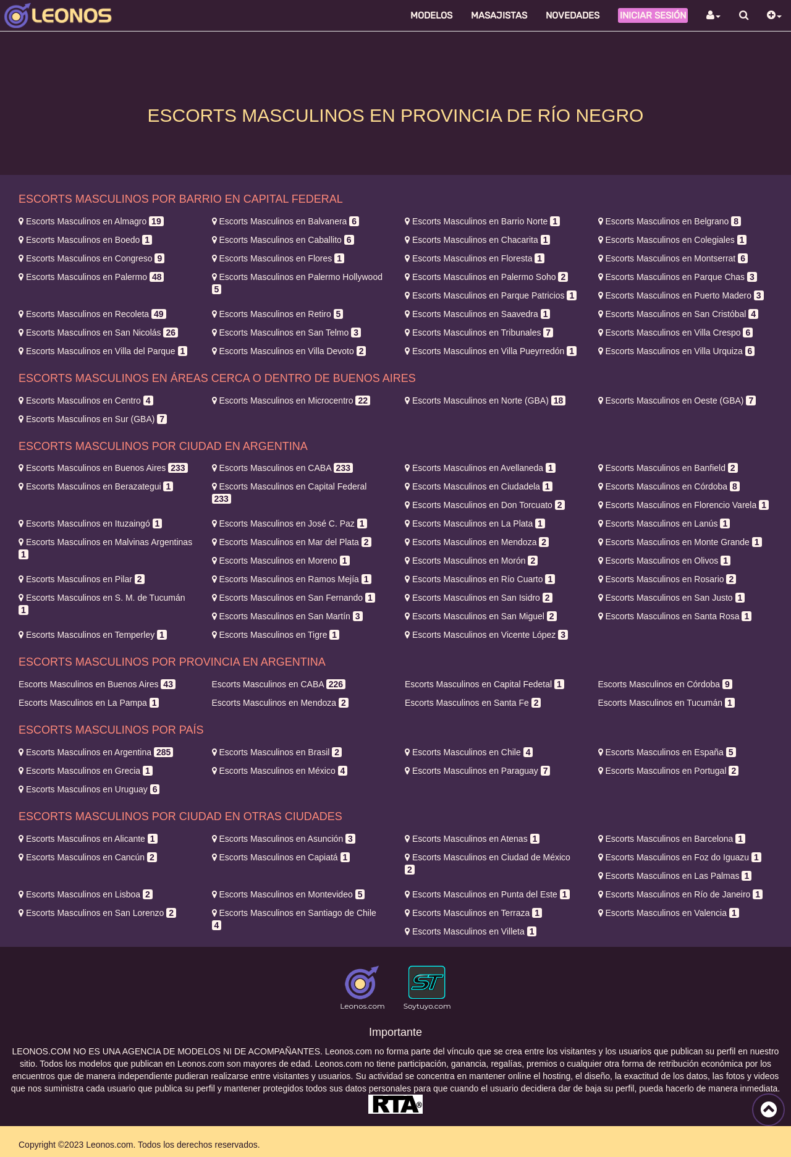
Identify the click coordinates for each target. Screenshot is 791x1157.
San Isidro (478, 598)
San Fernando (293, 598)
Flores (278, 258)
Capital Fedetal (484, 684)
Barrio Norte (482, 221)
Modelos (431, 15)
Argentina (96, 752)
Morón (471, 561)
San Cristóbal (678, 314)
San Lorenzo (97, 913)
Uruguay (89, 789)
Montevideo (288, 894)
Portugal (668, 771)
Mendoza (477, 542)
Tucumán (666, 703)
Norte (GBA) (485, 400)
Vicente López (486, 635)
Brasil (277, 752)
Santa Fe (473, 703)
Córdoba (669, 486)
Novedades (572, 15)
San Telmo (286, 332)
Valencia (668, 913)
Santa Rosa (675, 616)
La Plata (475, 523)
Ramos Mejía (291, 579)
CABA (282, 468)
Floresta (474, 258)
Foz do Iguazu (679, 857)
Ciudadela (478, 486)
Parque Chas (677, 277)
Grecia (86, 771)
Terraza (473, 913)
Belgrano (670, 221)
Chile (469, 752)
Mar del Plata (291, 542)
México (280, 771)
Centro (86, 400)
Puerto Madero (681, 295)
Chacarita (477, 240)
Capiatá (281, 857)
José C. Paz (289, 523)
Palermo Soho (486, 277)
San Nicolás (98, 332)
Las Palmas (675, 876)
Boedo (85, 240)
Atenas (472, 839)
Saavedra (477, 314)
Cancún (88, 857)
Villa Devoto (289, 351)
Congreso (91, 258)
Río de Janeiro (680, 894)
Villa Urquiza (676, 351)
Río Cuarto (480, 579)
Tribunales (479, 332)
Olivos (664, 561)
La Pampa (89, 703)
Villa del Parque (103, 351)
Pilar (82, 579)
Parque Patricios (491, 295)
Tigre (276, 635)
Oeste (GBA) (677, 400)
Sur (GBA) (93, 419)
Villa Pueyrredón (491, 351)
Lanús (664, 523)
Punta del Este (487, 894)
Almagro (91, 221)
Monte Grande (680, 542)
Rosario (667, 579)
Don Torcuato (485, 505)
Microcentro (291, 400)
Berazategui (96, 486)
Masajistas (499, 15)
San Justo (671, 598)
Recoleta (92, 314)
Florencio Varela (683, 505)
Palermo (91, 277)
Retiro (278, 314)
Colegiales (672, 240)
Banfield (668, 468)
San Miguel (481, 616)
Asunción (283, 839)
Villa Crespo (675, 332)
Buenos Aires (103, 468)
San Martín (287, 616)
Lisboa (86, 894)
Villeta (470, 931)
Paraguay (477, 771)
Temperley (93, 635)
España (667, 752)
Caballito (283, 240)
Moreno (281, 561)
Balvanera (286, 221)
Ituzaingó (90, 523)
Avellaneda (480, 468)
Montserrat (673, 258)
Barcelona (672, 839)
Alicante (88, 839)
